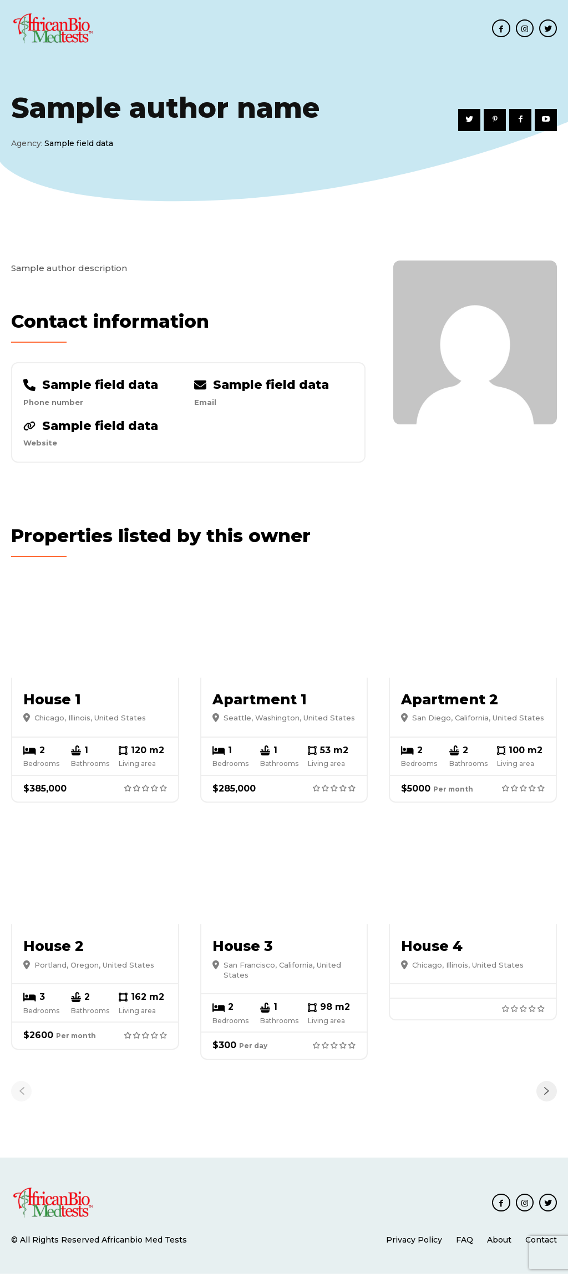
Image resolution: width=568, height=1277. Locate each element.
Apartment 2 (449, 702)
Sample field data (100, 386)
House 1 (52, 702)
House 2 (53, 950)
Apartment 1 (259, 702)
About (499, 1243)
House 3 (242, 950)
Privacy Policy (414, 1243)
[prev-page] (21, 1094)
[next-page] (546, 1094)
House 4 (432, 950)
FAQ (464, 1243)
